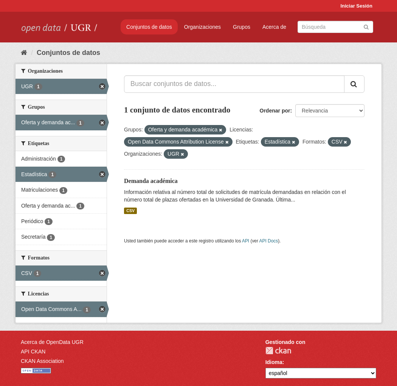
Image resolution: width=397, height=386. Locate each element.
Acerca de (274, 27)
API (245, 241)
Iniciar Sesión (356, 6)
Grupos (241, 27)
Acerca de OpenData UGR (52, 342)
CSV (130, 210)
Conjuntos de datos (149, 27)
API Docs (268, 241)
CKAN (278, 351)
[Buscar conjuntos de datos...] (234, 84)
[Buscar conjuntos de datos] (335, 27)
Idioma (273, 362)
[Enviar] (366, 26)
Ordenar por (275, 111)
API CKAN (33, 351)
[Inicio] (24, 52)
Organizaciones (202, 27)
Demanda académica (151, 181)
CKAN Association (42, 361)
